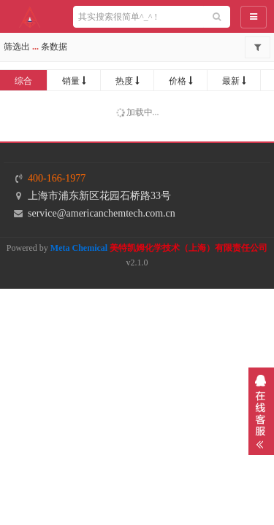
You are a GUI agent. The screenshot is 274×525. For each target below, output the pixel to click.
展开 (261, 411)
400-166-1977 (56, 178)
